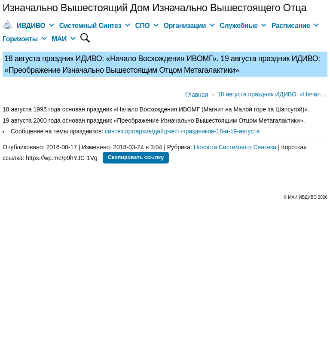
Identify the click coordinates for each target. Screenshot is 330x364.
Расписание (291, 25)
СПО (142, 25)
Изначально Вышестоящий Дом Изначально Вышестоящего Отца (154, 7)
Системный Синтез (90, 25)
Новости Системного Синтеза (235, 147)
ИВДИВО (31, 25)
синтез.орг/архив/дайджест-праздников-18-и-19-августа (182, 131)
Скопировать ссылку (136, 157)
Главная (196, 94)
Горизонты (20, 39)
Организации (185, 25)
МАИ (59, 39)
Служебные (238, 25)
